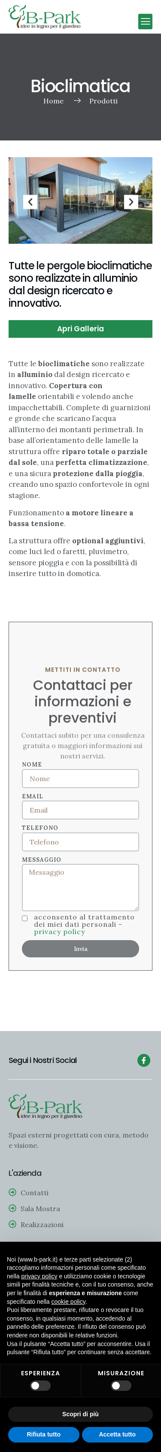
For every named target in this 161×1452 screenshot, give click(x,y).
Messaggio (41, 859)
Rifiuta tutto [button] (44, 1434)
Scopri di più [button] (80, 1414)
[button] (145, 21)
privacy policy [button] (39, 1276)
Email (32, 796)
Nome (32, 764)
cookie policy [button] (68, 1301)
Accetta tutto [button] (117, 1434)
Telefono (40, 828)
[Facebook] (143, 1060)
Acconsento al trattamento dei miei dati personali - (84, 924)
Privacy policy (59, 931)
